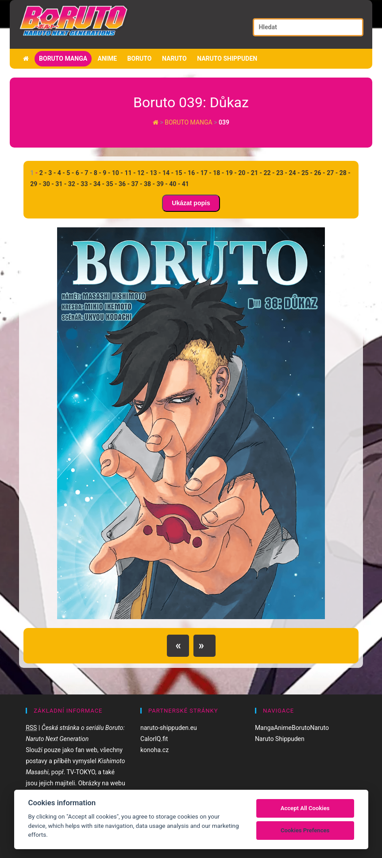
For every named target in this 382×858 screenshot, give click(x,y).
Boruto (139, 58)
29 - (35, 183)
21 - (256, 172)
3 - (52, 172)
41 (185, 183)
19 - (231, 172)
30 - (48, 183)
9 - (106, 172)
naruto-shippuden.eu (168, 727)
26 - (319, 172)
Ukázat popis (191, 203)
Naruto (174, 58)
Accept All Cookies (305, 808)
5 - (70, 172)
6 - (79, 172)
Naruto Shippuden (227, 58)
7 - (88, 172)
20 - (243, 172)
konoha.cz (154, 749)
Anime (107, 58)
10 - (117, 172)
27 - (332, 172)
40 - (174, 183)
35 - (111, 183)
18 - (218, 172)
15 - (180, 172)
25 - (307, 172)
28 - (345, 172)
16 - (193, 172)
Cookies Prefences (305, 830)
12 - (142, 172)
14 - (168, 172)
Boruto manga (63, 58)
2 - (43, 172)
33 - (86, 183)
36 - (124, 183)
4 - (61, 172)
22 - (268, 172)
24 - (294, 172)
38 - (149, 183)
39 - (162, 183)
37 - (137, 183)
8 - (97, 172)
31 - (60, 183)
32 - (73, 183)
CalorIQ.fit (154, 738)
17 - (206, 172)
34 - (98, 183)
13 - (155, 172)
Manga (264, 727)
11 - (129, 172)
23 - (281, 172)
